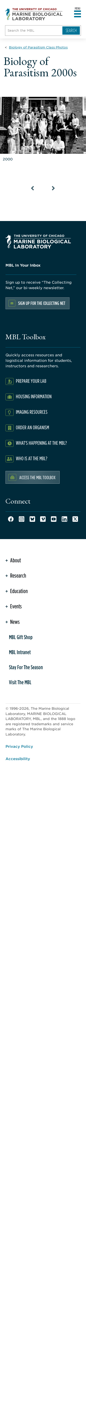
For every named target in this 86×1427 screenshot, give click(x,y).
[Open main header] (77, 14)
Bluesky (32, 519)
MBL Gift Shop (21, 637)
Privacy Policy (19, 746)
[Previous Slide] (32, 188)
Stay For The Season (26, 667)
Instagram (21, 519)
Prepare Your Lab (31, 381)
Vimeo (43, 519)
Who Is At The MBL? (31, 458)
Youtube (53, 519)
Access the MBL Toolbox (37, 477)
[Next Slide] (53, 188)
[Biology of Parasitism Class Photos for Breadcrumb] (38, 47)
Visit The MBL (20, 682)
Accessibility (18, 758)
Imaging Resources (31, 412)
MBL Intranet (20, 652)
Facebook (11, 519)
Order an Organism (32, 427)
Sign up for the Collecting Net (41, 303)
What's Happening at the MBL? (41, 443)
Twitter (75, 519)
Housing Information (34, 396)
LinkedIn (64, 519)
